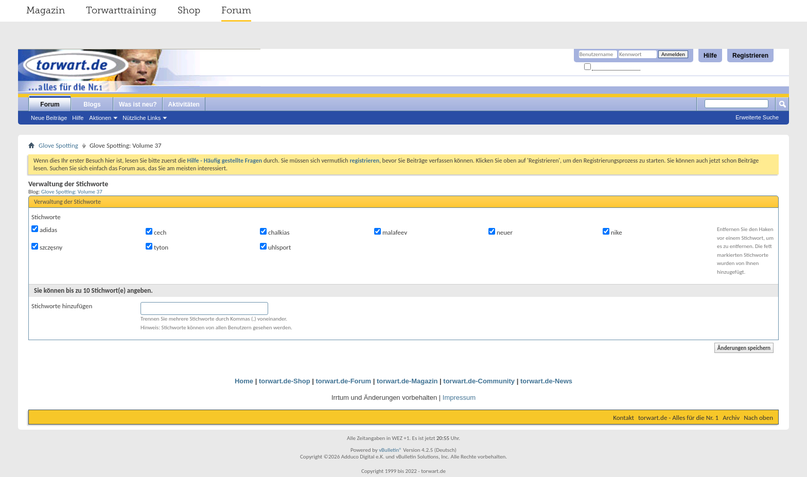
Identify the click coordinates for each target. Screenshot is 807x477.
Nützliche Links (141, 118)
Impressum (459, 397)
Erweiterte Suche (757, 117)
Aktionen (100, 118)
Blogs (91, 104)
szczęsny (46, 247)
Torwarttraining (121, 10)
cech (156, 232)
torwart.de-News (546, 381)
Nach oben (758, 417)
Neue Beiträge (49, 118)
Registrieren (750, 55)
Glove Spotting (58, 145)
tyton (157, 247)
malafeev (390, 232)
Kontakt (623, 417)
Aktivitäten (184, 104)
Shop (189, 10)
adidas (44, 229)
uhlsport (275, 247)
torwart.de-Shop (284, 381)
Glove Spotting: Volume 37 (71, 191)
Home (244, 381)
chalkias (275, 232)
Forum (236, 10)
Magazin (45, 10)
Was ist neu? (138, 104)
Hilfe (710, 55)
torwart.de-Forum (344, 381)
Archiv (731, 417)
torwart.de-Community (479, 381)
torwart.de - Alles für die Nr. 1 (678, 417)
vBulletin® (390, 450)
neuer (500, 232)
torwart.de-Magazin (407, 381)
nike (612, 232)
